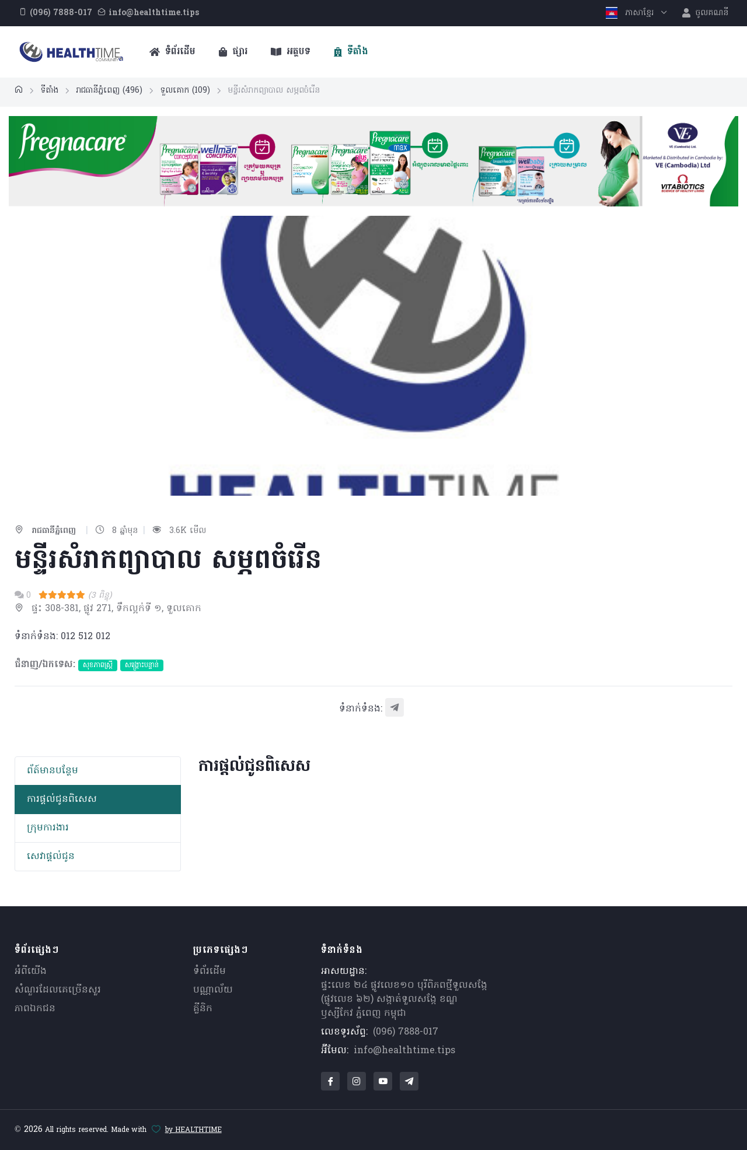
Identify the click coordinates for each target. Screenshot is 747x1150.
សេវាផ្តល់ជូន (51, 857)
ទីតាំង (351, 52)
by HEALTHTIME (193, 1130)
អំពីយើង (31, 972)
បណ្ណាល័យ (213, 990)
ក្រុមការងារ (48, 828)
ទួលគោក (185, 91)
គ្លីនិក (202, 1009)
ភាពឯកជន (35, 1009)
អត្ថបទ (290, 52)
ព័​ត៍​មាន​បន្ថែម (52, 771)
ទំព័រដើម (172, 52)
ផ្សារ (233, 52)
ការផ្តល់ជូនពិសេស (62, 800)
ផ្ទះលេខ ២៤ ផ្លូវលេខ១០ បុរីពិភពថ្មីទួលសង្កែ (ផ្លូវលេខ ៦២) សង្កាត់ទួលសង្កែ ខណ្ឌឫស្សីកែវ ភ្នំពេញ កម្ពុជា (404, 1000)
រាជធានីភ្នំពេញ (109, 91)
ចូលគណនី (705, 13)
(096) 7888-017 (405, 1032)
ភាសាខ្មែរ (631, 13)
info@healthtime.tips (404, 1051)
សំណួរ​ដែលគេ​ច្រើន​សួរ (58, 990)
